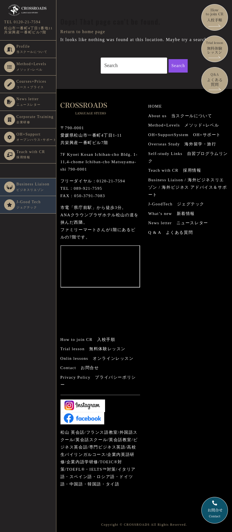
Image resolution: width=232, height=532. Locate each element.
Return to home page (82, 31)
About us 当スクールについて (180, 116)
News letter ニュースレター (178, 223)
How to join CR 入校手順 (87, 339)
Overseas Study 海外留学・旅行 (182, 144)
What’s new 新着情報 (171, 213)
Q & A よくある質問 (170, 232)
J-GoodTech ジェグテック (176, 204)
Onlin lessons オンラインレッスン (97, 358)
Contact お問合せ (79, 368)
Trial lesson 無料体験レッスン (93, 349)
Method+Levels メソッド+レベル (183, 125)
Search (178, 65)
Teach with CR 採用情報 (174, 170)
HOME (155, 106)
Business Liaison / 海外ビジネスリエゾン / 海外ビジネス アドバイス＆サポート (187, 187)
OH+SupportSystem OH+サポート (184, 135)
